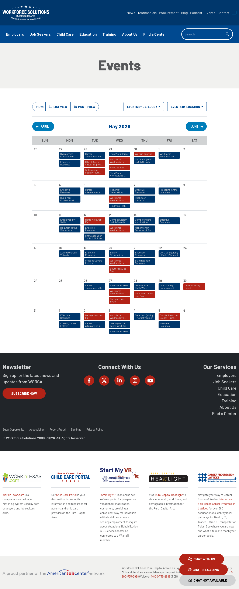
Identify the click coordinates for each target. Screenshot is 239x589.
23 (185, 248)
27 (110, 281)
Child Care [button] (65, 34)
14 (135, 215)
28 (135, 281)
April (42, 126)
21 (135, 248)
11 (60, 215)
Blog (184, 13)
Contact (223, 13)
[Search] (203, 34)
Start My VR (108, 495)
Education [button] (88, 34)
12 (85, 215)
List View (58, 107)
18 (60, 248)
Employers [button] (15, 34)
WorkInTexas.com (13, 495)
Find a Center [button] (154, 34)
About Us (227, 407)
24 (35, 281)
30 (185, 281)
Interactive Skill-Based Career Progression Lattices (216, 504)
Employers (226, 375)
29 (160, 281)
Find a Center (224, 413)
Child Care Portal (66, 495)
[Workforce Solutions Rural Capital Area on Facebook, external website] (89, 380)
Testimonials (147, 13)
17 (35, 248)
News (131, 13)
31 (35, 310)
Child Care (227, 387)
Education (227, 394)
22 (160, 248)
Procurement (169, 13)
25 (60, 281)
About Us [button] (130, 34)
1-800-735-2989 (160, 576)
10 (35, 215)
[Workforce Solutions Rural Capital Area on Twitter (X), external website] (104, 380)
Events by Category (142, 107)
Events (210, 13)
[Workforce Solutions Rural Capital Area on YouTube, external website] (150, 380)
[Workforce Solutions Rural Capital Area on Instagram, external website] (135, 380)
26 (85, 281)
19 (85, 248)
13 (110, 215)
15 (160, 215)
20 (110, 248)
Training (229, 400)
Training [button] (109, 34)
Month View (84, 107)
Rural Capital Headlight (169, 495)
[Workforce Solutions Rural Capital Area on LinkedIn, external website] (119, 380)
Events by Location (186, 107)
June (197, 126)
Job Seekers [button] (40, 34)
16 (184, 215)
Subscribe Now (24, 393)
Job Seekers (224, 381)
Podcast (196, 13)
